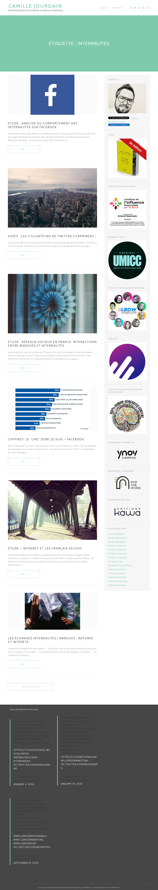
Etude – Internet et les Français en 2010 (45, 548)
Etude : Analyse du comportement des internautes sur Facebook (43, 125)
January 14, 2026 (71, 783)
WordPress (88, 887)
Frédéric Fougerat (117, 557)
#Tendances (21, 761)
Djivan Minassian (117, 538)
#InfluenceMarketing (28, 839)
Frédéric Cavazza (117, 553)
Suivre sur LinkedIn (119, 125)
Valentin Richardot (118, 581)
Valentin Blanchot (117, 577)
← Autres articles (30, 687)
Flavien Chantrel (117, 550)
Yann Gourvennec (117, 585)
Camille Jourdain (35, 6)
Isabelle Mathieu (117, 569)
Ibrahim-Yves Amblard (120, 565)
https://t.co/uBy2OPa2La (77, 756)
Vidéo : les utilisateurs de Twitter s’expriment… (52, 236)
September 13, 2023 (26, 862)
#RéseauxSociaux (25, 757)
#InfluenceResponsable (30, 836)
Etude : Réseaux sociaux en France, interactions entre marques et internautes (52, 343)
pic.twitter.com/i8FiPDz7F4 (31, 847)
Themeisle (115, 887)
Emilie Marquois (116, 542)
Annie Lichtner (116, 534)
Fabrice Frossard (117, 546)
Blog (103, 8)
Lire (24, 150)
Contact (117, 8)
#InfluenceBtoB (24, 843)
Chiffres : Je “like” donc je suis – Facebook (46, 439)
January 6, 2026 (23, 784)
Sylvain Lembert (116, 573)
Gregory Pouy (115, 561)
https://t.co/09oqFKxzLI (30, 749)
